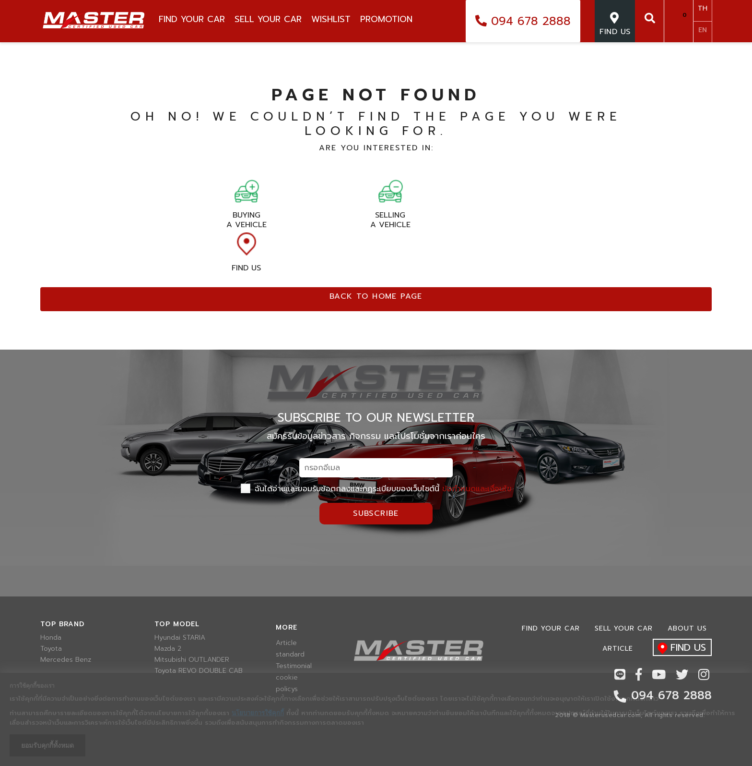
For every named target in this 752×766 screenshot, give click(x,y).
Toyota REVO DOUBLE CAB (198, 671)
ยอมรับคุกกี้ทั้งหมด (47, 745)
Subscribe (376, 513)
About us (687, 628)
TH (702, 8)
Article (286, 643)
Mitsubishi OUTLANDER (191, 660)
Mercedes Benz (65, 660)
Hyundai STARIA (179, 638)
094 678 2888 (523, 21)
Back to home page (376, 296)
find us (679, 648)
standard (290, 654)
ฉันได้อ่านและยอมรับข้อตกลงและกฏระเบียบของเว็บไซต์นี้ (376, 489)
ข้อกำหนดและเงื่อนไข (477, 489)
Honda (50, 638)
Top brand (62, 624)
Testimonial (292, 666)
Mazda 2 (167, 649)
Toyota (51, 649)
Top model (177, 624)
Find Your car (551, 628)
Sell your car (624, 628)
